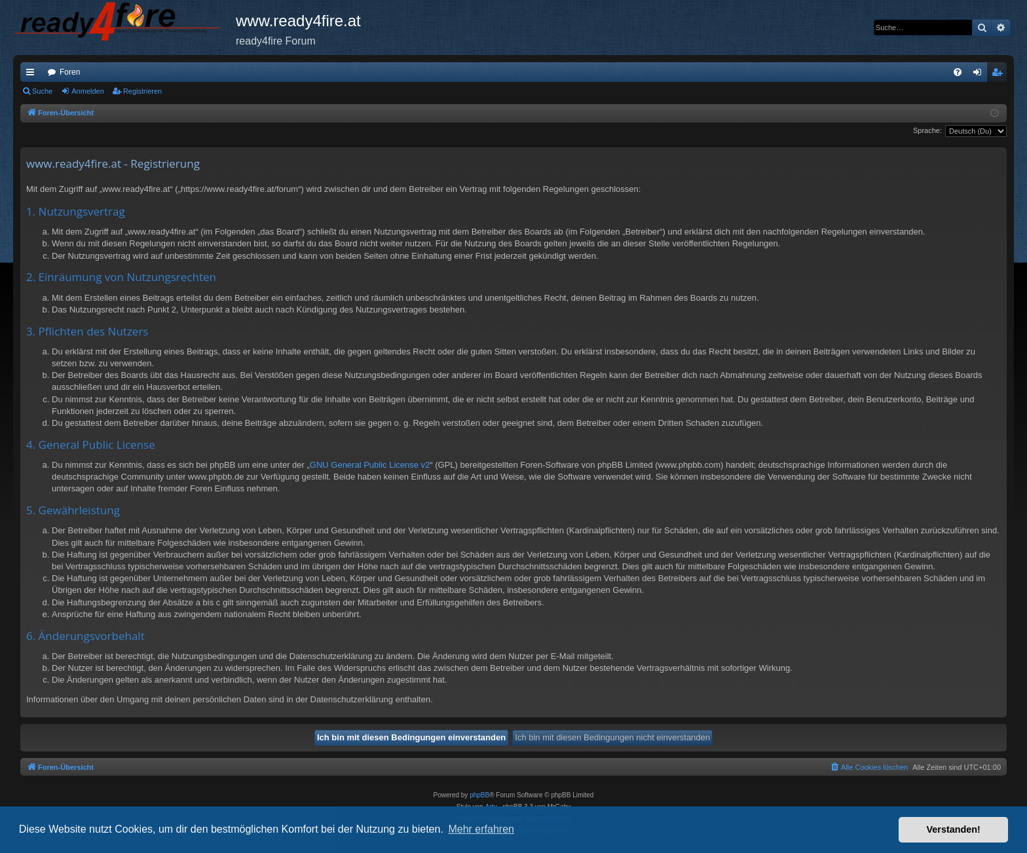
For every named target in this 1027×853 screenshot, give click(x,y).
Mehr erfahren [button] (481, 829)
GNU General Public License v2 (370, 465)
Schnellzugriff (33, 74)
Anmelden (87, 91)
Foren (70, 72)
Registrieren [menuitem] (1000, 74)
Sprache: (927, 130)
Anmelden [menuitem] (980, 74)
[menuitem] (957, 72)
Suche (42, 91)
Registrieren (142, 91)
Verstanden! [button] (953, 829)
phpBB (479, 795)
